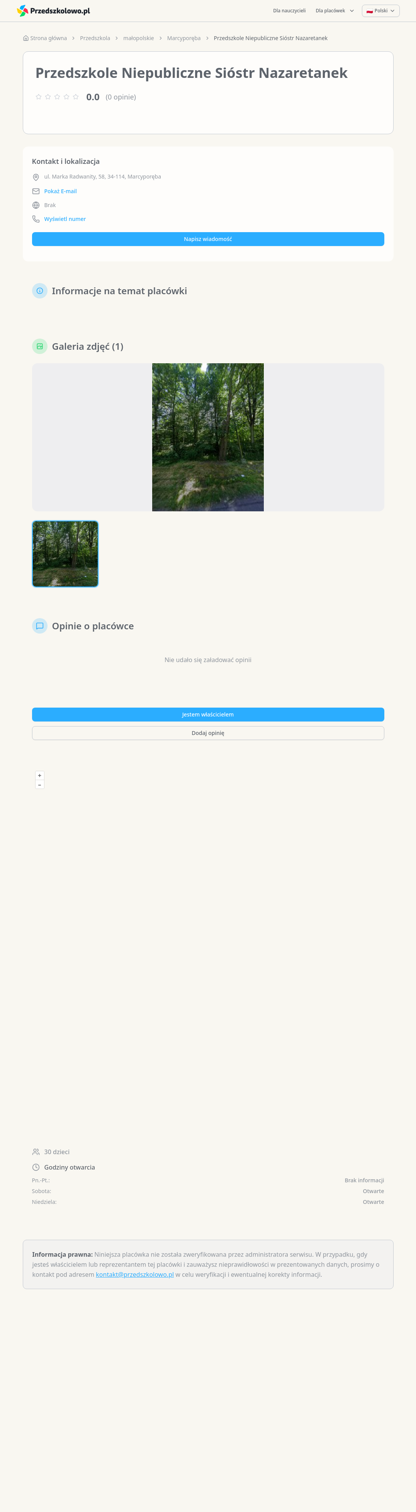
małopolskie (138, 38)
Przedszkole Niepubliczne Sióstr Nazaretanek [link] (271, 38)
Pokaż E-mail (60, 191)
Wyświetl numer (65, 219)
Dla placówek (335, 10)
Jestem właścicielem (208, 714)
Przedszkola (95, 38)
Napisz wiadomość (208, 239)
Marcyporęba (184, 38)
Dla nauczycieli (289, 10)
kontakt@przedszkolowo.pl (135, 1274)
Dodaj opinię (208, 733)
